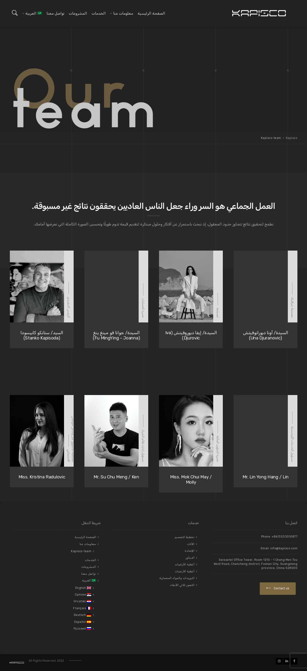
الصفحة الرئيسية (151, 13)
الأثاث (191, 544)
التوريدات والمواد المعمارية (177, 578)
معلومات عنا (123, 13)
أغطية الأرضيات (185, 564)
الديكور (190, 557)
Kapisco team (81, 551)
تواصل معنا (55, 13)
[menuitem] (34, 13)
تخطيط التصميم (185, 537)
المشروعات (78, 13)
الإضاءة (189, 550)
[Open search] (15, 13)
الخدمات (99, 13)
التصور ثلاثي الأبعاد (182, 585)
